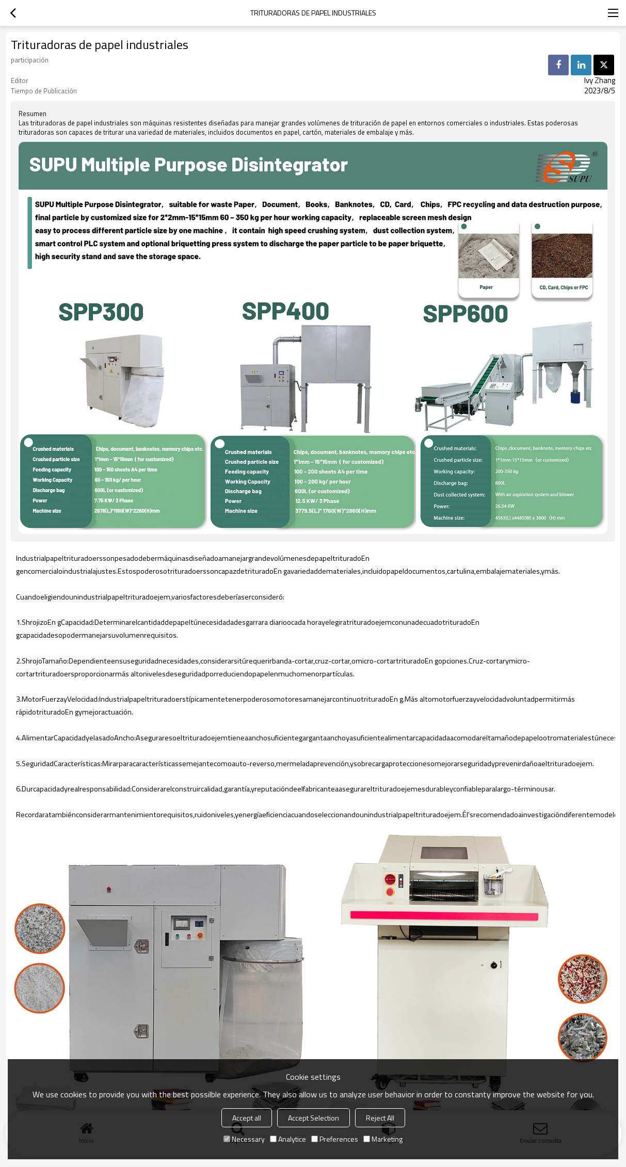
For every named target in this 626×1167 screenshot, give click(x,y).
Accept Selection (313, 1117)
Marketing (383, 1138)
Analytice (288, 1138)
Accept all (246, 1117)
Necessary (244, 1138)
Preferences (334, 1138)
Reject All (380, 1117)
